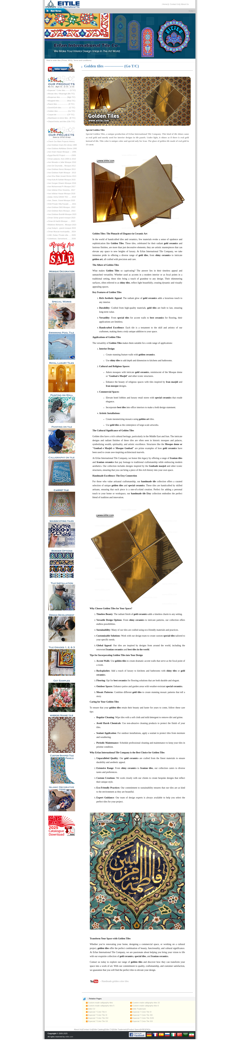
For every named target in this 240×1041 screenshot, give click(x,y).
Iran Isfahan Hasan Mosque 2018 (61, 194)
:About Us (185, 4)
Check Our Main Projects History (61, 141)
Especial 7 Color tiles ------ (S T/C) (62, 90)
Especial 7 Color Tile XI (96, 1015)
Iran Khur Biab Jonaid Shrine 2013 (62, 176)
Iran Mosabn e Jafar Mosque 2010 (62, 162)
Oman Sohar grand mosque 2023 (61, 218)
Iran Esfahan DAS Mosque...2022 (61, 207)
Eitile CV (90, 1009)
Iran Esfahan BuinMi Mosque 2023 (62, 214)
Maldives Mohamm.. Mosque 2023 (62, 225)
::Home (164, 4)
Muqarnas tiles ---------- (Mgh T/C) (61, 97)
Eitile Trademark (138, 1009)
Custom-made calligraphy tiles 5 (100, 1006)
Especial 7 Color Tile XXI (141, 1021)
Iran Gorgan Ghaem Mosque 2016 (62, 183)
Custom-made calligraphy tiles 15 (145, 1003)
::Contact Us (174, 4)
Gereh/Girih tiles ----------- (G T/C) (61, 108)
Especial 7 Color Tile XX (97, 1021)
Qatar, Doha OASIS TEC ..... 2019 (62, 197)
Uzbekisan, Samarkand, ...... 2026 (62, 239)
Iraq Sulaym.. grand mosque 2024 (62, 228)
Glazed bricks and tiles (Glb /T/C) (61, 121)
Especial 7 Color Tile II (96, 1012)
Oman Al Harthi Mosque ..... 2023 (61, 221)
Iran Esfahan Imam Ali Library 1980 (62, 145)
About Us (78, 1029)
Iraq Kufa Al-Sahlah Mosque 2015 (62, 180)
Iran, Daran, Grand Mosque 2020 (61, 200)
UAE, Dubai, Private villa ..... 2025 (62, 235)
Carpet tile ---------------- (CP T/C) (61, 115)
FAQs (148, 1029)
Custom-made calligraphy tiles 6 (144, 1006)
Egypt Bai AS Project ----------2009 (62, 155)
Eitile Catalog (98, 1029)
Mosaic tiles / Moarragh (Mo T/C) (61, 94)
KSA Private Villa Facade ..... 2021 (62, 204)
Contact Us (87, 1029)
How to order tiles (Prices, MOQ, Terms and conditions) (69, 60)
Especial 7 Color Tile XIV (97, 1018)
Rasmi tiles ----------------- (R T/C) (61, 104)
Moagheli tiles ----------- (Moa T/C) (61, 101)
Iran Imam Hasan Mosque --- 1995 (62, 152)
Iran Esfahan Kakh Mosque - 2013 (62, 173)
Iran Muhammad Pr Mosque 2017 (61, 186)
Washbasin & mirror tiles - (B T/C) (61, 118)
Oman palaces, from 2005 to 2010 (62, 159)
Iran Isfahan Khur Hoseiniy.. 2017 (61, 190)
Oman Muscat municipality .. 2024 (62, 232)
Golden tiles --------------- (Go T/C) (61, 111)
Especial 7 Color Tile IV (141, 1012)
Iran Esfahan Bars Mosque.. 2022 (61, 211)
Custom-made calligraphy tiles (99, 1003)
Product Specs (134, 1029)
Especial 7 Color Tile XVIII (142, 1018)
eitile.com (69, 1037)
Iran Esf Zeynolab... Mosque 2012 (62, 166)
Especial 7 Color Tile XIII (141, 1015)
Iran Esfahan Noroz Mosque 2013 (62, 169)
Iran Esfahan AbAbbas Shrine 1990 (62, 148)
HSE (143, 1029)
